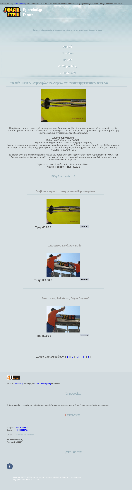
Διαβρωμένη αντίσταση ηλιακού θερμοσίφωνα (65, 191)
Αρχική (67, 46)
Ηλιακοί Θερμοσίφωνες (42, 384)
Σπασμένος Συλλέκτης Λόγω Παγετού (65, 298)
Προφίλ (67, 59)
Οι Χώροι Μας (67, 66)
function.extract (19, 4)
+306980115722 (22, 430)
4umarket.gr (18, 384)
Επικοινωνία (67, 72)
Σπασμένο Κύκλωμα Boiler (65, 245)
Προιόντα (67, 53)
